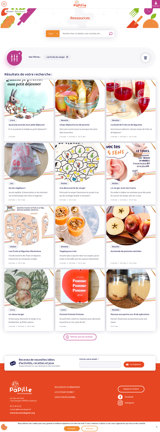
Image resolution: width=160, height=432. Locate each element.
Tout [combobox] (51, 33)
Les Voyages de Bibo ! (64, 392)
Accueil (9, 11)
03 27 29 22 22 (15, 406)
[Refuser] (156, 426)
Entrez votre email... (89, 359)
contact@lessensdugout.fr (20, 409)
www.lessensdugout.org (22, 413)
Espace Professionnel (65, 397)
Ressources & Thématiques (67, 387)
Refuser (89, 428)
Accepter (72, 428)
